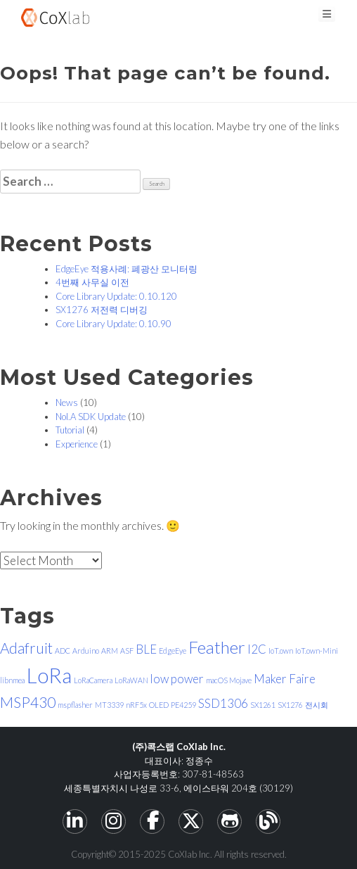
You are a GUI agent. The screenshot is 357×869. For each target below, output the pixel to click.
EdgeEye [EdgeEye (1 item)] (172, 650)
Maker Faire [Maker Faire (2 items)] (285, 678)
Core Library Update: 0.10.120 (116, 296)
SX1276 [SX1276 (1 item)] (290, 704)
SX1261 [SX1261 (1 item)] (262, 704)
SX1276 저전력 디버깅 (102, 309)
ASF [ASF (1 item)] (127, 650)
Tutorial (70, 430)
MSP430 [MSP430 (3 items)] (28, 702)
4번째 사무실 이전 (92, 282)
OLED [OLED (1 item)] (159, 704)
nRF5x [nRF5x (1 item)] (136, 704)
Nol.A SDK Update (91, 416)
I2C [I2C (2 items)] (256, 649)
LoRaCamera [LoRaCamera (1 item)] (93, 680)
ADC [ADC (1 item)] (62, 650)
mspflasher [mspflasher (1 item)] (75, 704)
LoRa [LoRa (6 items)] (49, 675)
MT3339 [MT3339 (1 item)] (109, 704)
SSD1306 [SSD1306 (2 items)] (223, 703)
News (67, 402)
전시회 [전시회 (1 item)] (316, 704)
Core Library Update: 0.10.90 (113, 323)
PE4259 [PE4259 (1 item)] (183, 704)
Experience (77, 444)
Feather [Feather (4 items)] (216, 647)
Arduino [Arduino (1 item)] (85, 650)
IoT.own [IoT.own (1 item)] (280, 650)
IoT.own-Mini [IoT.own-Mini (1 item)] (316, 650)
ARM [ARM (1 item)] (109, 650)
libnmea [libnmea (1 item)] (12, 680)
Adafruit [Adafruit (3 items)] (26, 647)
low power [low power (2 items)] (177, 678)
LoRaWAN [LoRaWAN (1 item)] (131, 680)
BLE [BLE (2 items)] (146, 649)
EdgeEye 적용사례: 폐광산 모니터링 (126, 268)
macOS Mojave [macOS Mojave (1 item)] (229, 680)
